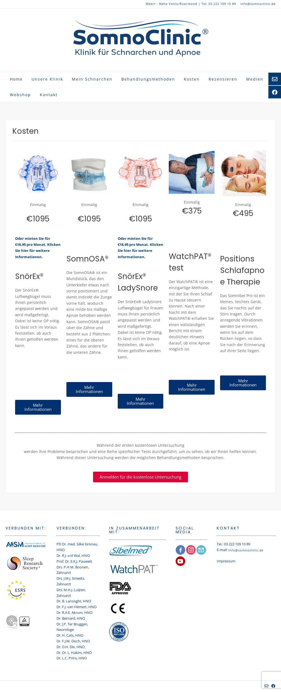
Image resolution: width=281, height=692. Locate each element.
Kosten (192, 79)
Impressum (226, 561)
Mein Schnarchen (92, 79)
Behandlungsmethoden (148, 79)
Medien (254, 79)
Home (16, 79)
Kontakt (49, 94)
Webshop (20, 94)
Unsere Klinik (47, 79)
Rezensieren (223, 79)
